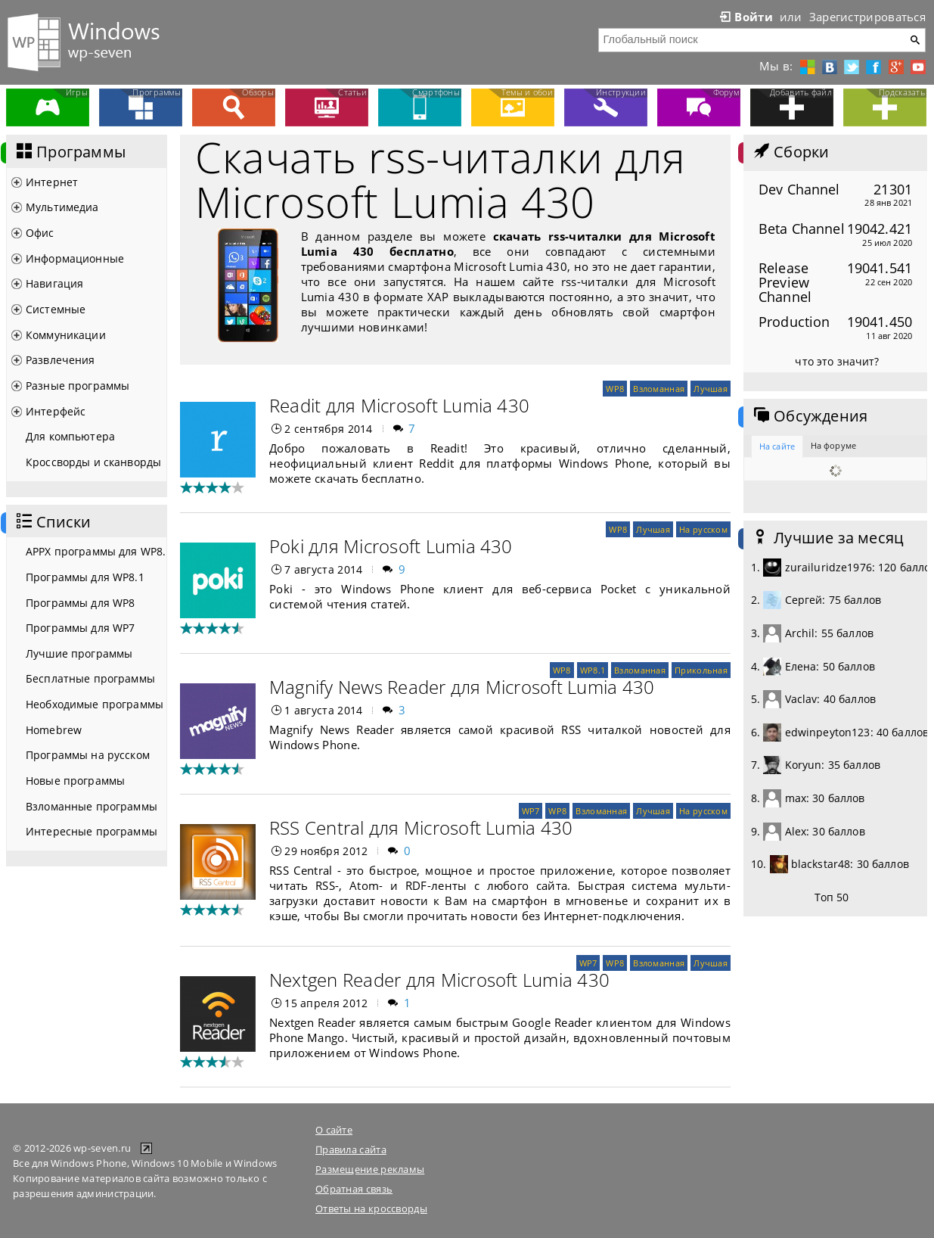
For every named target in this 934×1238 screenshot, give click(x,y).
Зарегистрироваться (867, 16)
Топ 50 (832, 897)
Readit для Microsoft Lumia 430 (399, 405)
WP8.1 (592, 670)
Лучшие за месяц (827, 538)
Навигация (54, 283)
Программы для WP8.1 (85, 577)
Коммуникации (66, 335)
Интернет (52, 182)
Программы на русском (88, 755)
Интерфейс (55, 411)
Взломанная (658, 388)
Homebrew (54, 730)
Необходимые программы (94, 704)
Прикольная (701, 670)
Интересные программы (91, 831)
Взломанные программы (91, 806)
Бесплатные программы (90, 678)
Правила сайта (350, 1149)
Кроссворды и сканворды (93, 462)
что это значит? (837, 361)
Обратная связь (354, 1189)
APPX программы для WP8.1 (96, 551)
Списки (52, 522)
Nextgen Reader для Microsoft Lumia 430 (439, 979)
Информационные (75, 258)
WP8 (615, 388)
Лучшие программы (79, 653)
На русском (703, 529)
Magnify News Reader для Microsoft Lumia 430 (461, 686)
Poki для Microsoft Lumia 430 (391, 545)
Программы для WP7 (80, 628)
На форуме (833, 445)
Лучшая (711, 388)
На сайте (777, 446)
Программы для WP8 (80, 603)
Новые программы (75, 780)
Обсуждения (809, 416)
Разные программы (77, 385)
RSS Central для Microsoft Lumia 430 (421, 827)
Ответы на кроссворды (371, 1208)
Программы (70, 152)
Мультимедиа (62, 207)
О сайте (333, 1130)
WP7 (531, 811)
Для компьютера (70, 436)
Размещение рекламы (369, 1169)
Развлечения (60, 360)
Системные (55, 309)
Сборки (790, 152)
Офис (40, 233)
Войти (745, 16)
